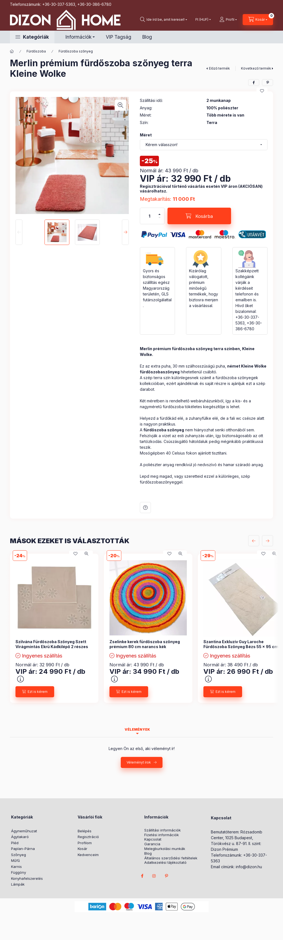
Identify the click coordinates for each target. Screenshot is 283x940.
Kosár (82, 848)
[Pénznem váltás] (202, 19)
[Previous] (18, 232)
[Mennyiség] (149, 216)
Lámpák (18, 884)
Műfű (15, 860)
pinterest (166, 875)
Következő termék (256, 68)
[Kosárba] (199, 216)
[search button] (163, 19)
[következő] (267, 540)
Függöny (18, 872)
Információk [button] (78, 37)
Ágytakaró (20, 837)
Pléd (15, 843)
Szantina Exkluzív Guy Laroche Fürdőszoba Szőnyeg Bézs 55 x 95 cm (240, 644)
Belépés (84, 831)
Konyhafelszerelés (27, 878)
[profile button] (228, 19)
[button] (32, 37)
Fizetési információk (161, 835)
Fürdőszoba (36, 51)
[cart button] (258, 19)
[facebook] (253, 82)
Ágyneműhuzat (24, 831)
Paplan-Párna (23, 848)
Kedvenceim (88, 854)
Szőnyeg (18, 854)
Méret (146, 135)
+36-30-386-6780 (94, 4)
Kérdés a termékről (145, 507)
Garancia (152, 844)
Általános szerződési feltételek (170, 858)
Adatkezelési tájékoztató (165, 862)
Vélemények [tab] (137, 729)
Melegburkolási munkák (164, 849)
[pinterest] (267, 82)
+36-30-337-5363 (58, 4)
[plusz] (159, 214)
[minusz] (159, 217)
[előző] (253, 540)
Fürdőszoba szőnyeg (76, 51)
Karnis (16, 866)
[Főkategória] (12, 51)
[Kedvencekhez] (262, 91)
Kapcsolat (152, 839)
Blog (147, 37)
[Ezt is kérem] (34, 691)
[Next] (125, 232)
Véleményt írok (139, 762)
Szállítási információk (162, 830)
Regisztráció (88, 837)
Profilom (85, 843)
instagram (154, 875)
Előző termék (219, 68)
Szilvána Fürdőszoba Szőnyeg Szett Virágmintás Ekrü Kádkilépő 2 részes (51, 644)
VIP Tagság (118, 37)
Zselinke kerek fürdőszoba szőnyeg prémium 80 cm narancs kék (144, 644)
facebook (142, 875)
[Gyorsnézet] (86, 553)
